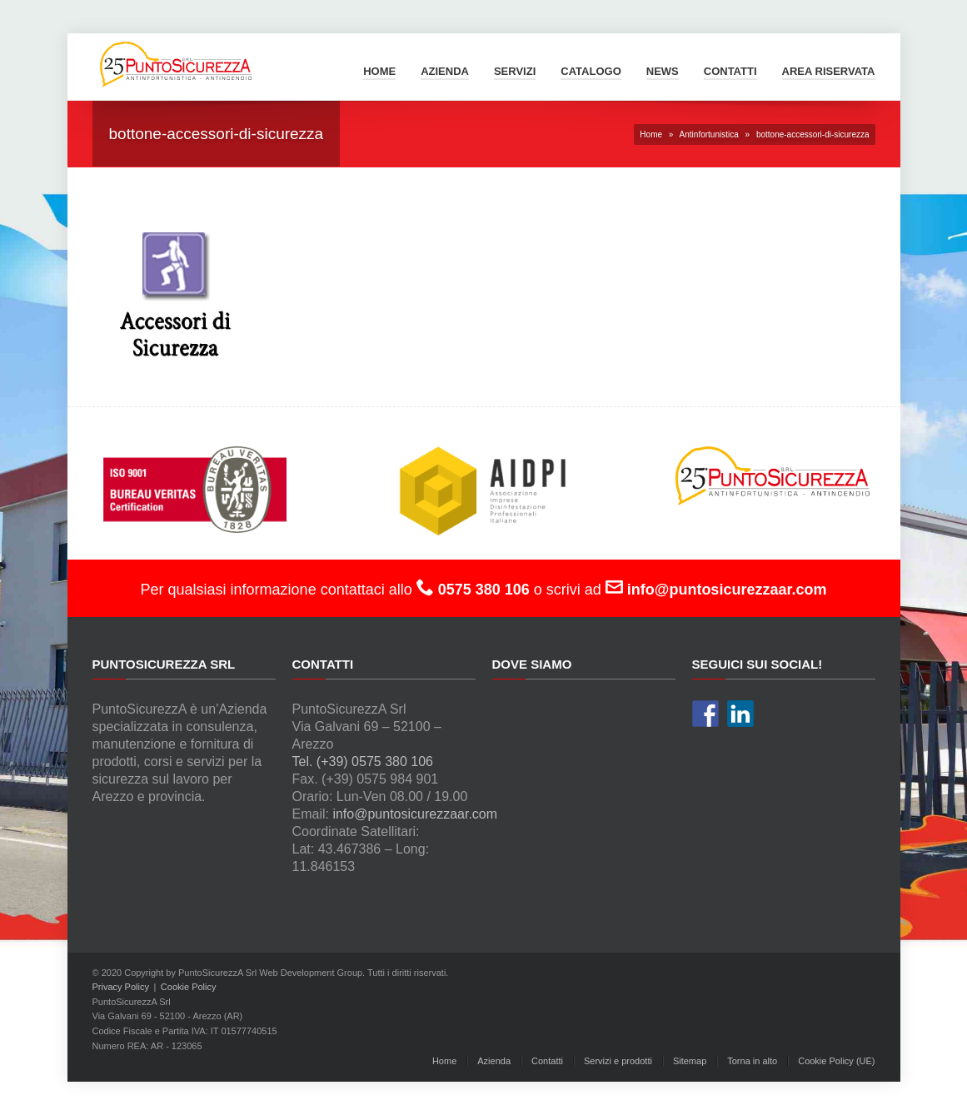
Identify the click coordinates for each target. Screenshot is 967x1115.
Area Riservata (828, 71)
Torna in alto (752, 1061)
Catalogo (591, 71)
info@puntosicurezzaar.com (414, 814)
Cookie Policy (189, 987)
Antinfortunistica (709, 134)
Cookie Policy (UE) (836, 1061)
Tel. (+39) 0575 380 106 (362, 761)
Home (379, 71)
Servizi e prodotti (618, 1061)
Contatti (730, 71)
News (662, 71)
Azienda (445, 71)
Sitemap (689, 1061)
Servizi (515, 71)
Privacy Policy (120, 987)
